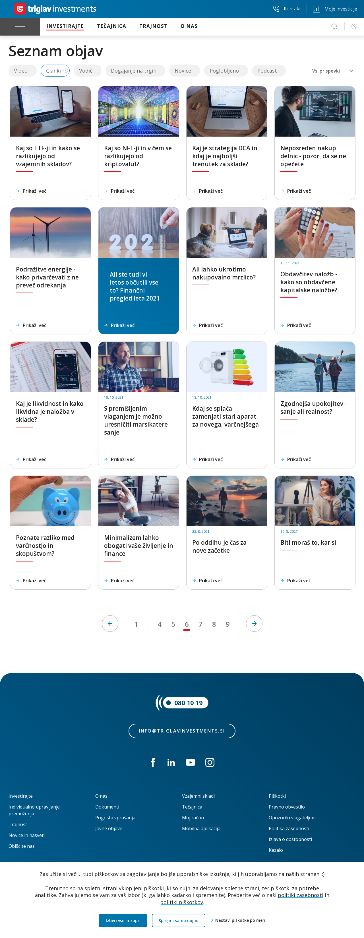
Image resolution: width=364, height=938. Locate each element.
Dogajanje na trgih (133, 70)
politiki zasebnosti (300, 895)
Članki (53, 70)
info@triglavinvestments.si (182, 731)
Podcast (267, 70)
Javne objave (108, 828)
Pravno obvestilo (287, 807)
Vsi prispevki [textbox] (326, 71)
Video (21, 70)
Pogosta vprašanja (115, 817)
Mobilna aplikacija (201, 828)
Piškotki (277, 796)
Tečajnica (192, 807)
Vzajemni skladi (198, 796)
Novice (183, 70)
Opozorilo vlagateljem (292, 817)
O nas (101, 796)
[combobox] (332, 71)
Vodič (85, 70)
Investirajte (21, 796)
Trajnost (18, 824)
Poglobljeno (224, 70)
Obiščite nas (22, 846)
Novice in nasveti (27, 835)
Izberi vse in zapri (123, 920)
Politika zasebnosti (289, 828)
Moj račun (193, 817)
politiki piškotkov (181, 902)
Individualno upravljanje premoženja (34, 810)
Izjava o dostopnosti (290, 839)
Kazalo (276, 850)
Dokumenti (107, 807)
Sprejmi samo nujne (178, 920)
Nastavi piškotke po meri (240, 920)
